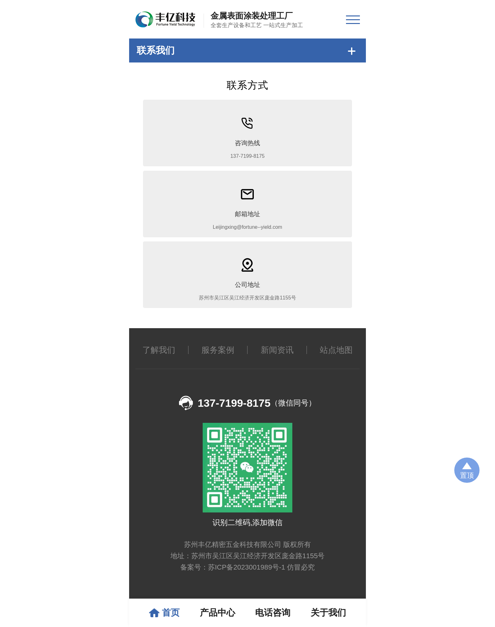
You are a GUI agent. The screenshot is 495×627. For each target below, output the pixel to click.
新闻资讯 (277, 360)
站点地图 (336, 360)
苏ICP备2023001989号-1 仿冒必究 (261, 577)
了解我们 (158, 360)
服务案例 (217, 360)
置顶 (467, 475)
